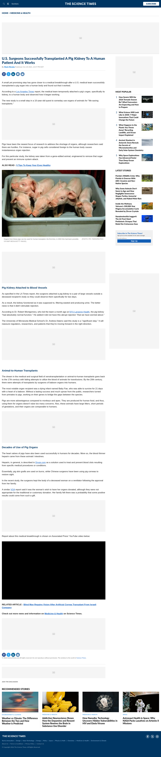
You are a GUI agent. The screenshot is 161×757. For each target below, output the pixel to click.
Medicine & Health (54, 613)
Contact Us (40, 744)
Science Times (81, 658)
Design (18, 741)
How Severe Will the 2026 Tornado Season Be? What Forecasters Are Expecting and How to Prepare (129, 102)
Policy (45, 741)
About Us (5, 744)
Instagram (157, 736)
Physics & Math (60, 741)
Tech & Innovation (8, 741)
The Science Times (80, 4)
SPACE (125, 714)
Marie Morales (9, 67)
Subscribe (151, 4)
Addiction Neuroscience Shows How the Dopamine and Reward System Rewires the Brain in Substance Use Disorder (58, 722)
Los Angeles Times (25, 91)
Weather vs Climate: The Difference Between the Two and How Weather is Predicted (20, 721)
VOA (13, 489)
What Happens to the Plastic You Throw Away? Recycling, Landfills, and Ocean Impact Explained (128, 130)
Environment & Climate (98, 741)
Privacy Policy (29, 744)
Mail (23, 74)
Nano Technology (28, 741)
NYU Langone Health (79, 312)
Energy (38, 741)
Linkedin (13, 74)
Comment (18, 74)
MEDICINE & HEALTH (20, 13)
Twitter (9, 74)
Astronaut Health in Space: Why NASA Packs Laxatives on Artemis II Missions (141, 721)
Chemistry (71, 741)
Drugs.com (40, 462)
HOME (5, 13)
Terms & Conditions (16, 744)
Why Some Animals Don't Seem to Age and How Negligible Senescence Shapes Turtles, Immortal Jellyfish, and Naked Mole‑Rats (128, 193)
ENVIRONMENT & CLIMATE (11, 715)
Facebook (4, 74)
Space (51, 741)
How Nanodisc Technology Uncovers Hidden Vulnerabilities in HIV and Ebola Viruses (100, 721)
